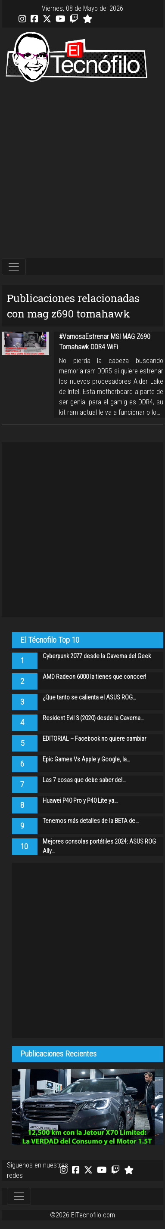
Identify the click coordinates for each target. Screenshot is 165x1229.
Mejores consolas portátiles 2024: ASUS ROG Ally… (99, 846)
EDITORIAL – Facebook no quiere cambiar (94, 738)
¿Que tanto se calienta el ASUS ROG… (89, 697)
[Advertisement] (81, 170)
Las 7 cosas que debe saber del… (84, 780)
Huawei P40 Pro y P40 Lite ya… (80, 800)
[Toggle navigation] (14, 266)
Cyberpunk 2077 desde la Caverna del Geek (97, 656)
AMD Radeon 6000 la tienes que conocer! (94, 677)
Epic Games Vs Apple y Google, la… (86, 759)
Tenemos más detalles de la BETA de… (91, 821)
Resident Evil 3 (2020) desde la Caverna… (93, 718)
